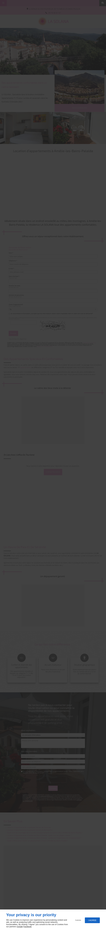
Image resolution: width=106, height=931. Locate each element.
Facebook (27, 927)
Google (20, 927)
